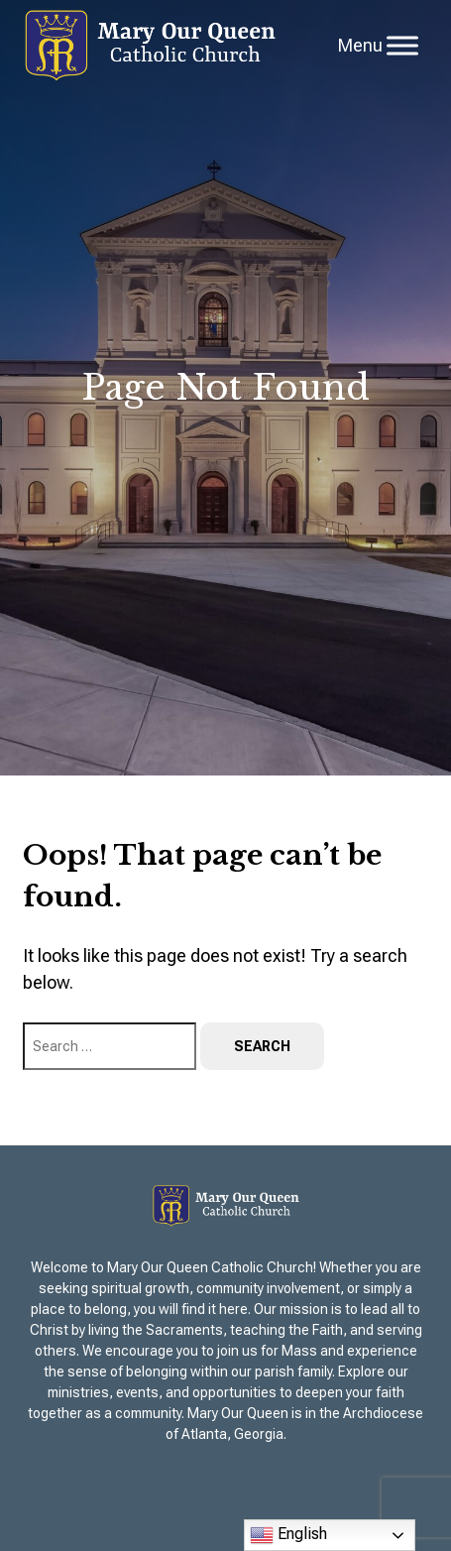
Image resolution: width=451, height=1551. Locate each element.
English (288, 1535)
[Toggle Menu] (402, 45)
